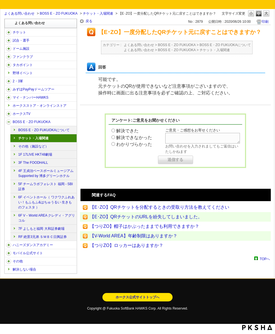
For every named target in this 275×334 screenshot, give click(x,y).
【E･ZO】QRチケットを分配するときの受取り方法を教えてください (159, 207)
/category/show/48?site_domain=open (8, 253)
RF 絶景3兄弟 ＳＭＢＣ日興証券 (42, 237)
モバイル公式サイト (28, 253)
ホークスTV (21, 114)
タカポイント (23, 65)
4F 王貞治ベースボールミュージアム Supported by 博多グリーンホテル (46, 173)
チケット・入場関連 (98, 13)
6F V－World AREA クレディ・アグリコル (46, 217)
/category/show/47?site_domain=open (8, 244)
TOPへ (265, 259)
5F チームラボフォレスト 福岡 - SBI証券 (45, 186)
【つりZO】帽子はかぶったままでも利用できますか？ (144, 226)
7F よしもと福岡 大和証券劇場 (41, 229)
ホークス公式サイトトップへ (137, 297)
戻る (89, 21)
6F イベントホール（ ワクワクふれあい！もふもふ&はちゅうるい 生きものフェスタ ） (46, 202)
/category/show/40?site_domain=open (8, 56)
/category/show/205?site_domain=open (8, 113)
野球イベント (23, 73)
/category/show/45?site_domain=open (8, 89)
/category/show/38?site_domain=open (8, 40)
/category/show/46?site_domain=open (8, 97)
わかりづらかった (134, 144)
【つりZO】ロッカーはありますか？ (126, 245)
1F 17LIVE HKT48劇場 (35, 154)
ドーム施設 (21, 49)
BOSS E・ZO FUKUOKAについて (44, 130)
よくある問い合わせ (19, 13)
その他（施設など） (33, 146)
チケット (19, 32)
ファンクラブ (23, 57)
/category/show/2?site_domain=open (8, 32)
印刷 (265, 22)
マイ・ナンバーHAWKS (31, 97)
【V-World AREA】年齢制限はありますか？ (133, 235)
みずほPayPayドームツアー (33, 89)
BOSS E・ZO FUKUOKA (59, 13)
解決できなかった (134, 137)
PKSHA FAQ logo (257, 327)
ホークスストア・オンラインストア (40, 106)
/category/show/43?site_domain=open (8, 81)
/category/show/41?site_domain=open (8, 64)
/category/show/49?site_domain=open (8, 261)
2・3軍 (18, 81)
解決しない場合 (24, 269)
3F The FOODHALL (33, 163)
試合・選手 (21, 40)
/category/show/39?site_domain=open (8, 48)
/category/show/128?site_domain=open (8, 121)
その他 (18, 261)
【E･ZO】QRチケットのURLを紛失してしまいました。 (146, 216)
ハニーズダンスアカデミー (33, 245)
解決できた (127, 130)
